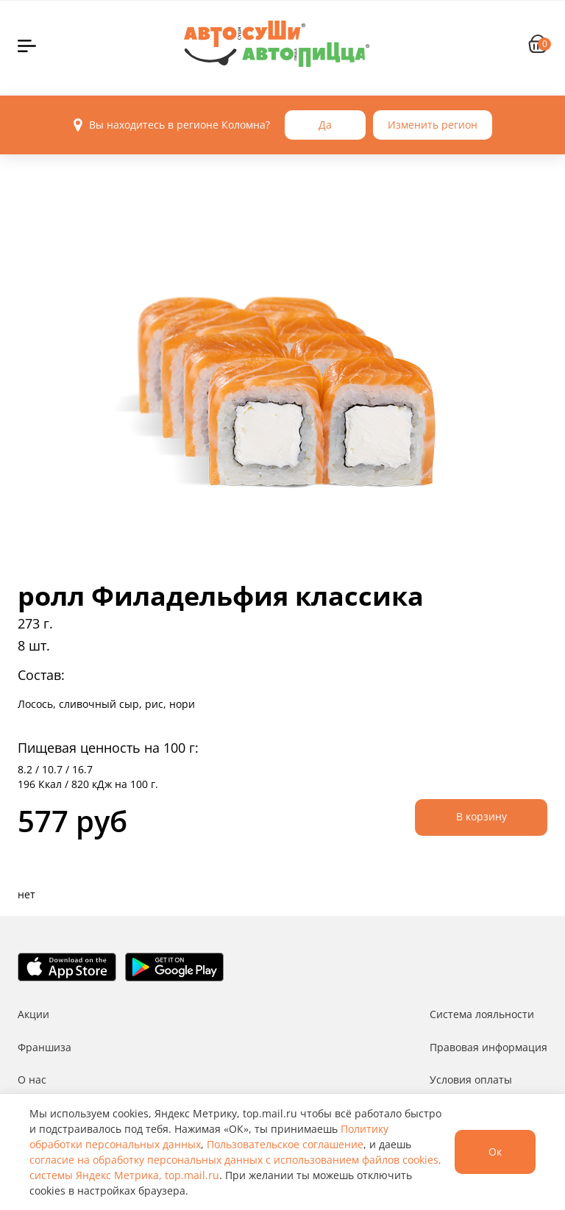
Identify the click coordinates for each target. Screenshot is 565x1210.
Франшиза (44, 1047)
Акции (33, 1014)
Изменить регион (432, 125)
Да (325, 125)
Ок (495, 1152)
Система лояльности (482, 1014)
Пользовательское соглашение (285, 1144)
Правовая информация (488, 1047)
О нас (32, 1080)
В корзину (481, 816)
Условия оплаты (471, 1080)
